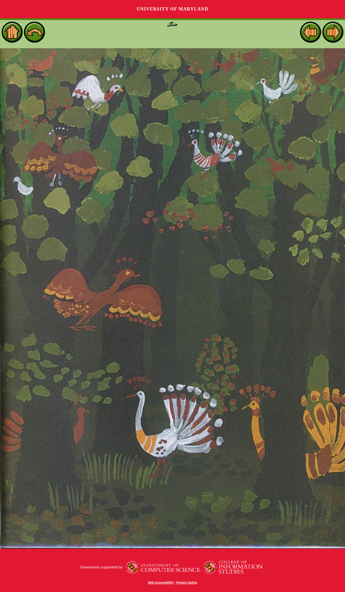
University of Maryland (172, 9)
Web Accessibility (161, 582)
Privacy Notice (186, 582)
